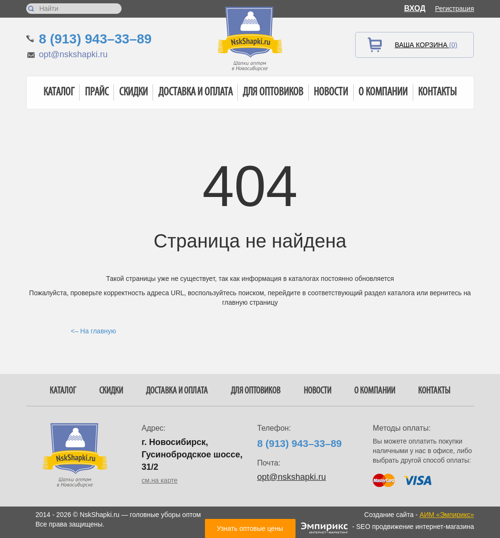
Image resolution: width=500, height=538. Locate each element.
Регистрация (454, 8)
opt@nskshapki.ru (73, 54)
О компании (383, 92)
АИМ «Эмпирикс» (446, 514)
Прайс (97, 92)
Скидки (133, 92)
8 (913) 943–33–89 (95, 38)
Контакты (437, 92)
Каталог (58, 92)
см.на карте (160, 480)
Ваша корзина (426, 45)
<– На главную (93, 331)
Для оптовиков (273, 92)
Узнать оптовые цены (250, 528)
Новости (331, 92)
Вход (415, 8)
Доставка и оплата (195, 92)
